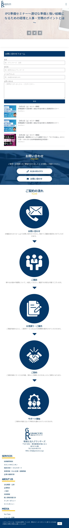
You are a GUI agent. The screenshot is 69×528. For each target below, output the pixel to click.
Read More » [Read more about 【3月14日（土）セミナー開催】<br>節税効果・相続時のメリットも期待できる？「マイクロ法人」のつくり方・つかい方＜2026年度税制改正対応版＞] (21, 141)
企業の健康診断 (9, 474)
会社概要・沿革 (9, 484)
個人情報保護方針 (10, 497)
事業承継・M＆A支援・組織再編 (15, 471)
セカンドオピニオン (11, 465)
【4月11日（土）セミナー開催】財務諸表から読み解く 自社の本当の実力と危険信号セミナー (38, 122)
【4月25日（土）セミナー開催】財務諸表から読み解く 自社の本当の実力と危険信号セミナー (38, 107)
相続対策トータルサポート (13, 468)
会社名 (6, 67)
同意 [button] (60, 523)
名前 (5, 60)
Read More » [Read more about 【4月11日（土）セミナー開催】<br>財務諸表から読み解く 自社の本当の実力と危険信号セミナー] (21, 125)
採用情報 (7, 494)
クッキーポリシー (10, 501)
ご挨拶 (6, 491)
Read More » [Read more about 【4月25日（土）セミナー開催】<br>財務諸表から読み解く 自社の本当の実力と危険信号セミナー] (21, 111)
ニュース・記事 (9, 517)
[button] (66, 4)
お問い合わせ (8, 81)
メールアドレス (9, 74)
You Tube (7, 514)
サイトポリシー (9, 504)
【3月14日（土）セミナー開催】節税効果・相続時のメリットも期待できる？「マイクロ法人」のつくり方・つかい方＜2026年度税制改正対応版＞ (41, 137)
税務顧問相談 (8, 461)
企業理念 (7, 488)
